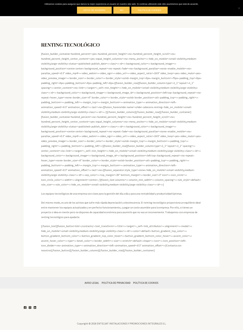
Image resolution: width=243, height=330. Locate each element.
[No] (239, 8)
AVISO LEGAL (92, 282)
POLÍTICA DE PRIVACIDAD (116, 282)
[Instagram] (30, 307)
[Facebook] (25, 307)
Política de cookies (149, 10)
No (121, 10)
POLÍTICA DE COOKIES (145, 282)
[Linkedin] (34, 307)
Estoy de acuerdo (94, 10)
